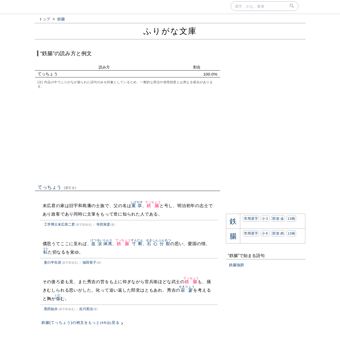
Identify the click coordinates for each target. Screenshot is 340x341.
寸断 (137, 243)
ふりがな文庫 (170, 31)
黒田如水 (51, 309)
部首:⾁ (278, 233)
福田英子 (89, 262)
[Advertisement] (127, 136)
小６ (265, 233)
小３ (265, 219)
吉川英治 (86, 309)
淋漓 (107, 243)
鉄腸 (153, 205)
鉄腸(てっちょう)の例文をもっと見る (81, 322)
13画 (291, 219)
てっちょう (57, 187)
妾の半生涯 (52, 262)
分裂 (164, 243)
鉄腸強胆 (236, 265)
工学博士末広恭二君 (59, 224)
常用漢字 (251, 219)
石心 (152, 243)
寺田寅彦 (103, 224)
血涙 (96, 243)
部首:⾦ (278, 219)
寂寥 (186, 290)
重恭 (136, 205)
